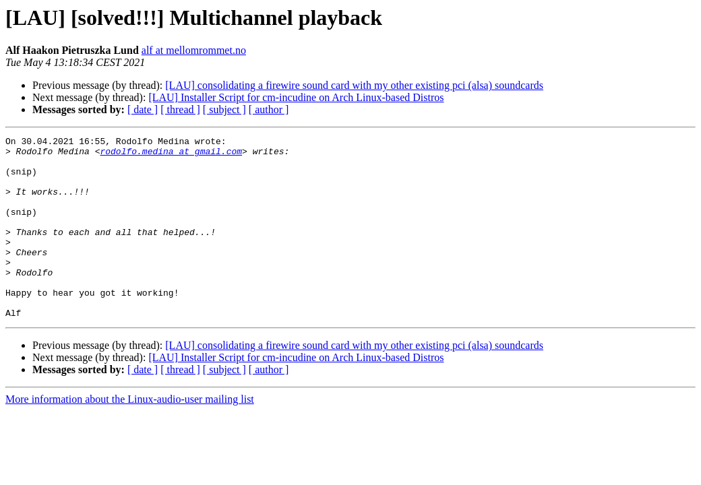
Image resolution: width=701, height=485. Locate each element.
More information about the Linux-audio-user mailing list (129, 435)
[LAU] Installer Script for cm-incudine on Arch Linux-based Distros (296, 97)
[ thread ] (180, 109)
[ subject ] (224, 109)
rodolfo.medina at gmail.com (171, 155)
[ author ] (269, 109)
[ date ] (142, 109)
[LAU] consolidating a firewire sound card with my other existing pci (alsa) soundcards (354, 85)
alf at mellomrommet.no (194, 50)
